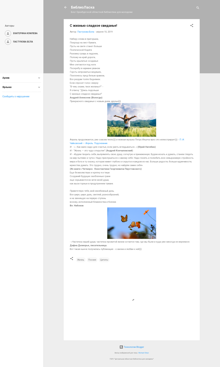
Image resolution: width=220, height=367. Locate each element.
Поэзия (92, 259)
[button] (192, 26)
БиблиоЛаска (82, 7)
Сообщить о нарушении (15, 96)
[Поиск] (198, 8)
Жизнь (80, 259)
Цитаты (104, 259)
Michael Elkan (143, 353)
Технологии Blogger (131, 347)
